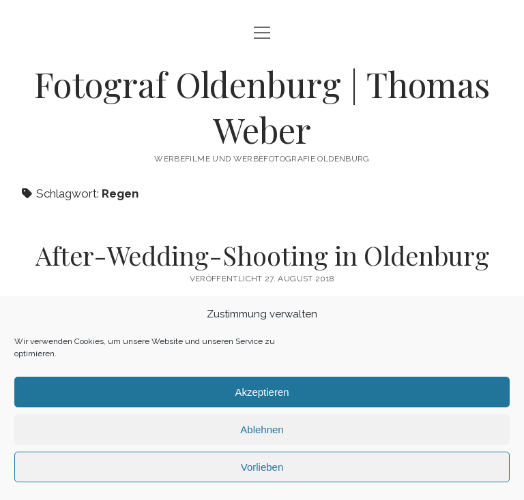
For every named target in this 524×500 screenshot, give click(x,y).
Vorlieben (262, 467)
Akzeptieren (262, 392)
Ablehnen (261, 429)
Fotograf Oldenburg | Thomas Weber (262, 107)
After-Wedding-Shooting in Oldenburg (262, 255)
